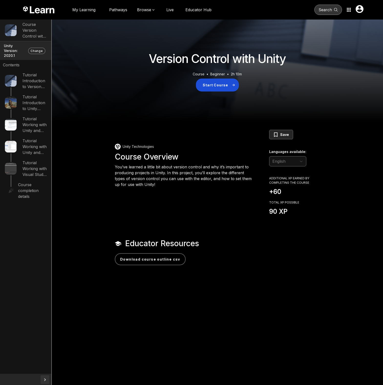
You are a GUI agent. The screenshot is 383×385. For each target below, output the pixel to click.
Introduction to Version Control (51, 76)
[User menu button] (359, 9)
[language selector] (304, 161)
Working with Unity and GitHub (51, 120)
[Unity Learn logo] (39, 10)
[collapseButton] (78, 379)
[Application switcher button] (349, 10)
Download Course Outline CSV (167, 259)
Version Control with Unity (46, 33)
